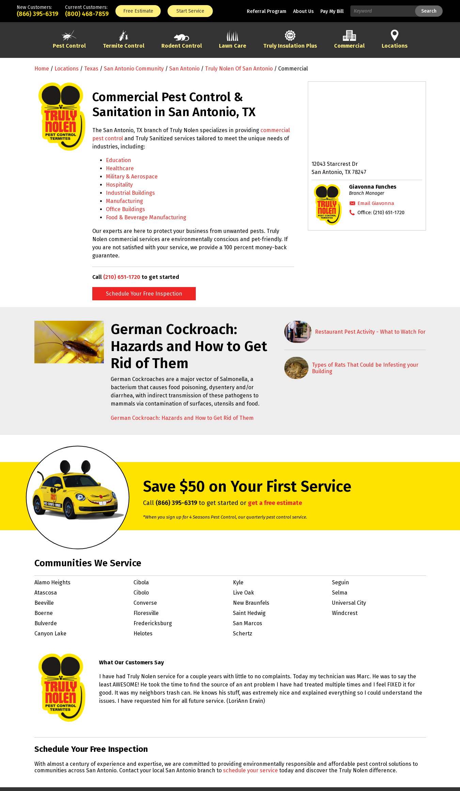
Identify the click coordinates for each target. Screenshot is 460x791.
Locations (66, 68)
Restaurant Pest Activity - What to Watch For (370, 332)
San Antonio (184, 68)
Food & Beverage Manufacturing (146, 217)
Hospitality (119, 184)
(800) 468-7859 (87, 14)
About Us (303, 11)
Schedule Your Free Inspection (144, 293)
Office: (381, 212)
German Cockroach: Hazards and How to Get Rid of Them (182, 418)
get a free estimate (275, 503)
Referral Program (266, 11)
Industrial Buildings (130, 193)
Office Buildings (125, 209)
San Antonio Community (134, 68)
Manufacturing (124, 201)
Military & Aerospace (132, 176)
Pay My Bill (332, 11)
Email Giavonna (376, 203)
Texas (91, 68)
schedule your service (250, 770)
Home (41, 68)
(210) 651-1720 (121, 277)
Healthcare (120, 168)
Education (118, 160)
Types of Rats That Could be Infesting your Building (365, 368)
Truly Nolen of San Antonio (239, 68)
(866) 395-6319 (37, 14)
